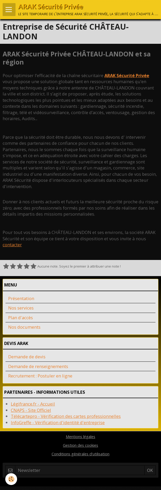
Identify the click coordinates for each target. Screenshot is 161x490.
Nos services (21, 308)
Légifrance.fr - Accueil (33, 404)
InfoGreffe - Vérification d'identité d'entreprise (58, 422)
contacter (12, 245)
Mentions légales (80, 436)
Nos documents (24, 327)
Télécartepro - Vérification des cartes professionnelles (66, 416)
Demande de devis (27, 357)
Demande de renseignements (38, 366)
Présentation (21, 298)
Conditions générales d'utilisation (80, 453)
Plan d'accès (20, 318)
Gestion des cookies (80, 445)
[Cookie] (11, 479)
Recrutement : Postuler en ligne (40, 376)
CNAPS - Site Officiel (31, 410)
